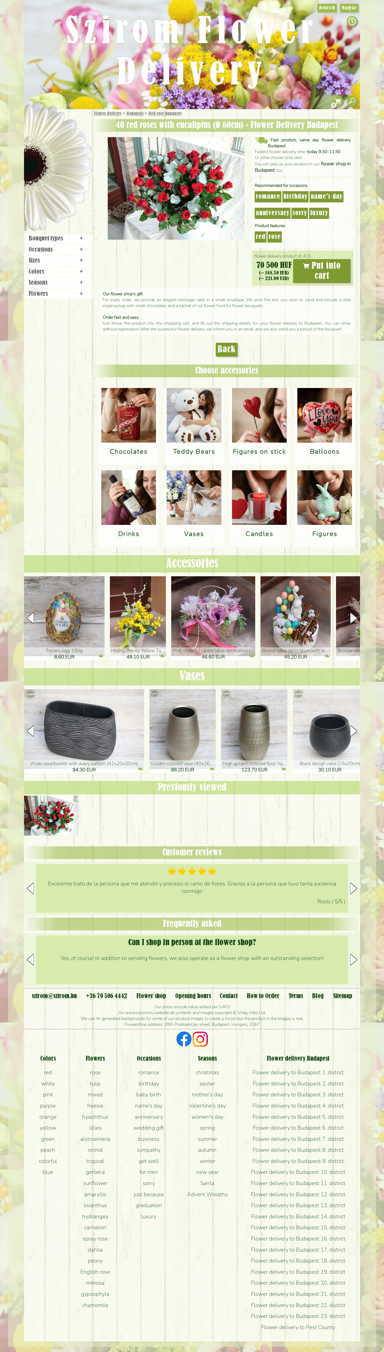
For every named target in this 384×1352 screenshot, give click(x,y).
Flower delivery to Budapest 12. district (298, 1194)
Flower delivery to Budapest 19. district (298, 1272)
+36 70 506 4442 (106, 996)
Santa (207, 1183)
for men (148, 1172)
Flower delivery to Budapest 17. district (298, 1249)
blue (48, 1172)
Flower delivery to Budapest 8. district (298, 1150)
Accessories (192, 563)
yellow (48, 1128)
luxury (319, 213)
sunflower (95, 1183)
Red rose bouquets (165, 114)
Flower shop (58, 200)
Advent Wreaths (207, 1194)
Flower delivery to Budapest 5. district (298, 1117)
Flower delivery (108, 114)
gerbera (95, 1172)
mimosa (95, 1282)
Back (227, 349)
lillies (95, 1128)
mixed (95, 1094)
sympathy (149, 1150)
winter (207, 1161)
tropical (95, 1161)
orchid (95, 1150)
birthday (295, 197)
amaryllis (95, 1194)
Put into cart (322, 271)
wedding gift (149, 1128)
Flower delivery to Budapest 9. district (298, 1161)
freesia (95, 1105)
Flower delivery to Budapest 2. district (298, 1083)
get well (149, 1161)
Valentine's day (207, 1105)
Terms (296, 996)
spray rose (95, 1238)
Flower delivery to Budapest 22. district (298, 1305)
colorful (48, 1161)
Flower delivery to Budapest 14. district (298, 1216)
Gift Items (51, 126)
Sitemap (342, 996)
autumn (207, 1150)
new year (207, 1172)
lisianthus (95, 1205)
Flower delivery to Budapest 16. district (298, 1238)
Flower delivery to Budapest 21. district (298, 1294)
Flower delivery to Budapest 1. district (298, 1072)
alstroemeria (95, 1139)
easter (207, 1083)
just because (149, 1194)
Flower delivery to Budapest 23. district (298, 1316)
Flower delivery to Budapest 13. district (298, 1205)
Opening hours (193, 996)
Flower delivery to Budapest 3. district (298, 1094)
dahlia (95, 1249)
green (48, 1139)
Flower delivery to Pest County (298, 1327)
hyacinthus (95, 1117)
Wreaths (65, 183)
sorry (300, 213)
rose (275, 237)
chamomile (95, 1305)
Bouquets (135, 114)
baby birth (148, 1094)
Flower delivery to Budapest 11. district (298, 1183)
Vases (192, 676)
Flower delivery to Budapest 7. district (298, 1139)
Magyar (349, 8)
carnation (95, 1227)
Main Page (40, 119)
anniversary (272, 213)
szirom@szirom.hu (54, 996)
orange (48, 1117)
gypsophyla (95, 1294)
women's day (207, 1117)
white (48, 1083)
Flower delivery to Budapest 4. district (298, 1105)
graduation (149, 1205)
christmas (207, 1072)
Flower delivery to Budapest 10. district (298, 1172)
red (260, 237)
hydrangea (95, 1216)
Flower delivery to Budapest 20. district (298, 1282)
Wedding (72, 168)
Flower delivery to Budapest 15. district (298, 1227)
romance (268, 197)
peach (48, 1150)
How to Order (263, 996)
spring (207, 1128)
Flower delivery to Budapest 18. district (298, 1260)
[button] (353, 618)
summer (207, 1139)
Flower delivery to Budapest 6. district (298, 1128)
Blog (318, 996)
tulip (95, 1083)
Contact (229, 996)
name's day (326, 197)
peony (95, 1260)
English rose (95, 1272)
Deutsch (327, 8)
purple (48, 1105)
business (148, 1139)
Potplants (71, 152)
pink (48, 1094)
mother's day (207, 1094)
